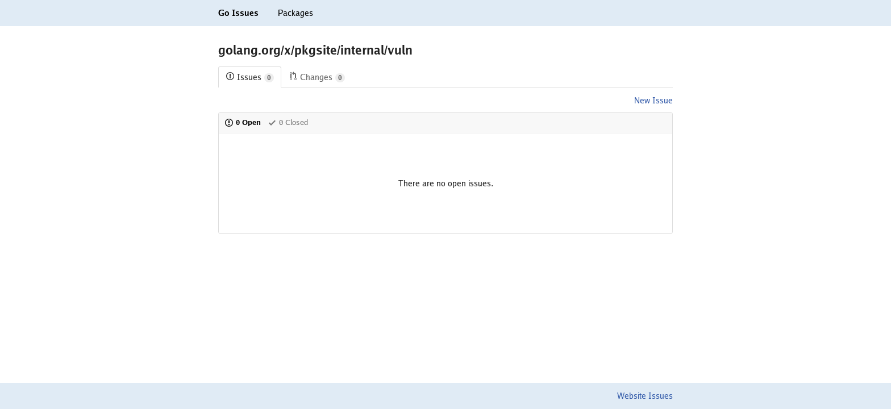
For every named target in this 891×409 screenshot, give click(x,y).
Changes (317, 77)
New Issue (653, 100)
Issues (250, 77)
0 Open (242, 122)
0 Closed (288, 122)
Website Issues (645, 395)
